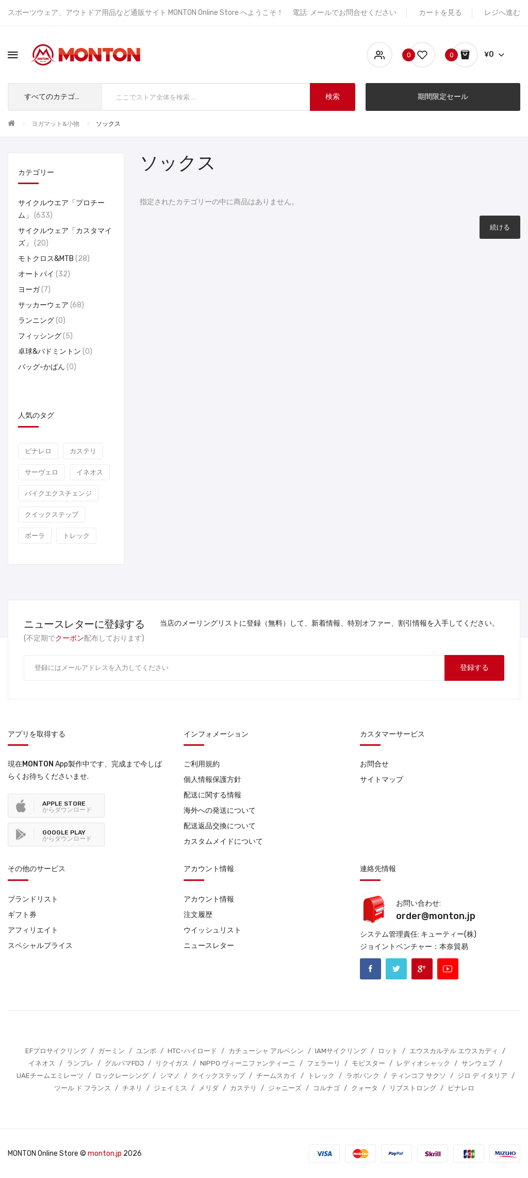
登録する (474, 667)
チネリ (132, 1088)
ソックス (108, 123)
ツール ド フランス (82, 1088)
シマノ (170, 1075)
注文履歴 (198, 914)
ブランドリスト (33, 899)
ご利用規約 (202, 764)
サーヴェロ (41, 472)
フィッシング (45, 336)
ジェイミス (170, 1088)
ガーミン (111, 1051)
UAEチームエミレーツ (50, 1075)
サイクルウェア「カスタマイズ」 (65, 237)
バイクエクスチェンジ (58, 493)
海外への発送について (220, 810)
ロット (388, 1051)
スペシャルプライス (40, 945)
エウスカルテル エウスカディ (453, 1051)
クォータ (364, 1088)
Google (422, 968)
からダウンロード (67, 806)
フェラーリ (323, 1063)
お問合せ (374, 764)
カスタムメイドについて (223, 841)
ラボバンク (363, 1075)
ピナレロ (38, 451)
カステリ (83, 451)
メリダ (209, 1088)
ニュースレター (209, 945)
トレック (76, 535)
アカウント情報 (209, 899)
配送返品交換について (220, 826)
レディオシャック (423, 1063)
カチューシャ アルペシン (266, 1051)
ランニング (41, 320)
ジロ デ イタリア (482, 1075)
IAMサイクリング (341, 1051)
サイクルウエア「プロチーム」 (61, 209)
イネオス (89, 472)
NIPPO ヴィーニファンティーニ (247, 1063)
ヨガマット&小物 (55, 123)
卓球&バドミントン (55, 351)
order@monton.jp (435, 916)
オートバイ (44, 274)
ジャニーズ (285, 1088)
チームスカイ (276, 1075)
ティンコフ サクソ (418, 1075)
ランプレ (80, 1063)
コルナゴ (326, 1088)
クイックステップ (51, 514)
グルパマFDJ (124, 1063)
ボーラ (35, 535)
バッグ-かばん (47, 367)
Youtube (447, 968)
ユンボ (146, 1051)
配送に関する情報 (212, 795)
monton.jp (105, 1153)
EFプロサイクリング (56, 1051)
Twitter (396, 968)
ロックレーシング (121, 1075)
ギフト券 (22, 914)
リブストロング (412, 1088)
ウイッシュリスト (212, 930)
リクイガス (172, 1063)
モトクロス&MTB (54, 258)
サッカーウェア (51, 305)
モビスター (368, 1063)
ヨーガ (34, 289)
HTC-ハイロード (192, 1051)
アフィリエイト (33, 930)
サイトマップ (381, 779)
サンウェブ (478, 1063)
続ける (500, 227)
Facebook (370, 968)
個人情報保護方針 (212, 779)
